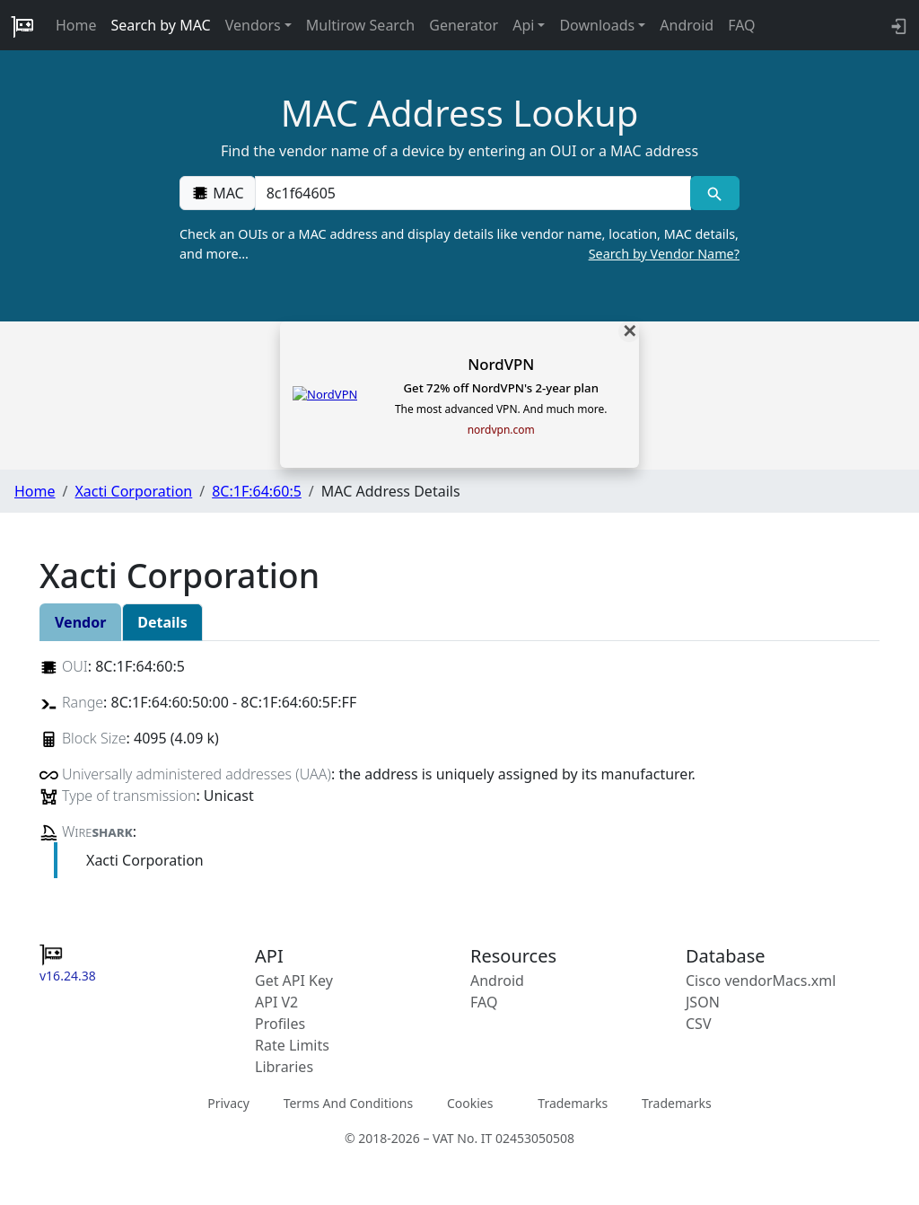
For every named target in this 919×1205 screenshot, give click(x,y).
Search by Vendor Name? (664, 253)
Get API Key (294, 980)
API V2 (276, 1002)
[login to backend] (897, 25)
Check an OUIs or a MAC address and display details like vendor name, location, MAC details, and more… (459, 244)
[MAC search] (715, 193)
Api (523, 25)
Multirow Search (360, 25)
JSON (703, 1002)
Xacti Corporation (133, 491)
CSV (699, 1023)
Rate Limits (292, 1045)
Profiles (280, 1023)
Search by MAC (161, 25)
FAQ (741, 25)
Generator (463, 25)
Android (686, 25)
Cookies (470, 1103)
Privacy (228, 1103)
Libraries (284, 1067)
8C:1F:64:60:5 (257, 491)
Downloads (597, 25)
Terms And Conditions (348, 1103)
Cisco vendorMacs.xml (761, 980)
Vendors (253, 25)
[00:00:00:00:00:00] (473, 193)
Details (162, 622)
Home (76, 25)
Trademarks (573, 1103)
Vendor (80, 622)
